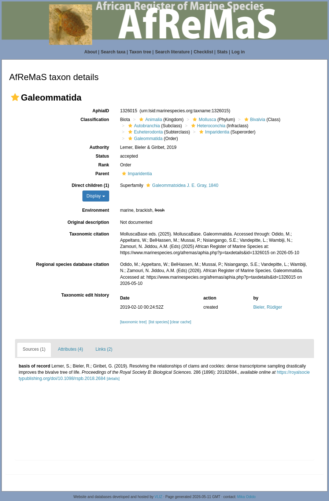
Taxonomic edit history (85, 295)
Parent (102, 173)
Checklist (203, 51)
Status (102, 156)
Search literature (172, 51)
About (90, 51)
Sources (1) (34, 349)
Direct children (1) (90, 185)
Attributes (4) (70, 349)
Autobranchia (143, 125)
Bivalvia (254, 119)
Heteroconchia (207, 125)
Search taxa (113, 51)
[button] (15, 97)
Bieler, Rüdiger (267, 307)
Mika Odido (246, 497)
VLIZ (158, 497)
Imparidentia (213, 132)
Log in (238, 51)
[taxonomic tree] (133, 322)
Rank (103, 164)
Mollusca (203, 119)
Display (95, 196)
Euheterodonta (144, 132)
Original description (88, 222)
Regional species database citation (72, 264)
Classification (95, 119)
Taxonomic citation (89, 234)
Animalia (149, 119)
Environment (95, 210)
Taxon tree (140, 51)
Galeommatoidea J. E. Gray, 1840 (181, 185)
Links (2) (104, 349)
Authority (99, 147)
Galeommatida (144, 138)
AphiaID (100, 110)
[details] (113, 379)
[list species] (159, 322)
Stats (222, 51)
